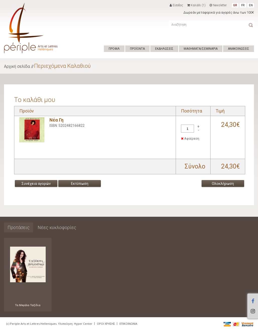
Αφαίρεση (190, 138)
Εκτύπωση (79, 183)
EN (251, 5)
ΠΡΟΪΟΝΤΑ (137, 48)
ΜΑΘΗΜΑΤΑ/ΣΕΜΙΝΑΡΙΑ (201, 48)
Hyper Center (83, 323)
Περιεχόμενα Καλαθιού (62, 66)
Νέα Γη (56, 120)
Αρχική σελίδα (17, 66)
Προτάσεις (19, 227)
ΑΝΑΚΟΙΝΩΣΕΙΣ (238, 48)
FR (243, 5)
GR (235, 5)
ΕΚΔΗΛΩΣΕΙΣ (164, 48)
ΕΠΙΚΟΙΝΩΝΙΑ (128, 323)
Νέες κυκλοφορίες (57, 227)
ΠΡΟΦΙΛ (114, 48)
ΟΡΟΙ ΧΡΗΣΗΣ (106, 323)
